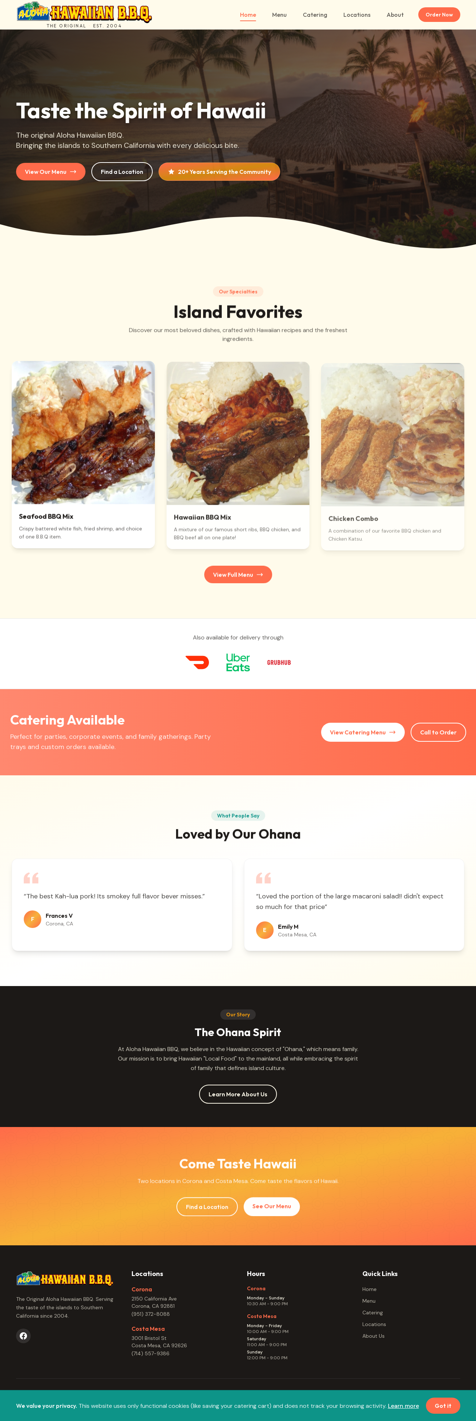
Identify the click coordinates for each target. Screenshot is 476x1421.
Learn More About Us (238, 1094)
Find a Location (122, 171)
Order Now (439, 14)
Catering (315, 14)
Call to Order (438, 732)
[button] (83, 459)
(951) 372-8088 (151, 1314)
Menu (279, 14)
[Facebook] (23, 1336)
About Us (373, 1336)
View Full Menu (238, 579)
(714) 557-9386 (151, 1353)
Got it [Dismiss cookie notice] (443, 1406)
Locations (356, 14)
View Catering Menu (363, 732)
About (395, 14)
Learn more (403, 1406)
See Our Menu (271, 1210)
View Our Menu (51, 171)
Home (248, 16)
